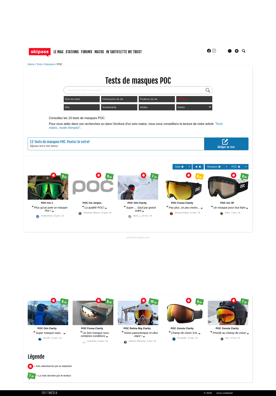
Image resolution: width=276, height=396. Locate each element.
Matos (31, 64)
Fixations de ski (148, 99)
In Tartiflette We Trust (124, 52)
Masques (50, 64)
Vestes (143, 107)
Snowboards (109, 107)
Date (179, 166)
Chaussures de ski (112, 99)
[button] (237, 51)
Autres (194, 107)
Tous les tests (72, 99)
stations (72, 52)
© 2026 (208, 393)
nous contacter (224, 393)
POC (59, 64)
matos (99, 52)
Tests (40, 64)
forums (86, 52)
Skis (67, 107)
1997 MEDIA (50, 393)
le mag (58, 52)
